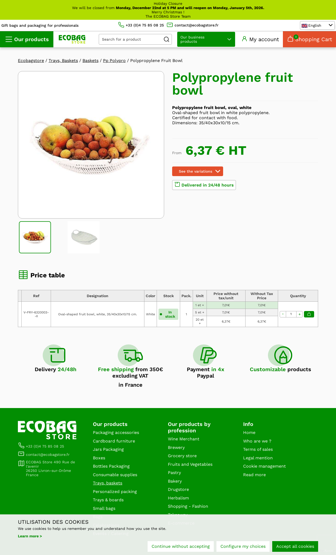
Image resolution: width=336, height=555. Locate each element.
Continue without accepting (181, 546)
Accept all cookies (295, 546)
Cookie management (264, 466)
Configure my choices (243, 546)
